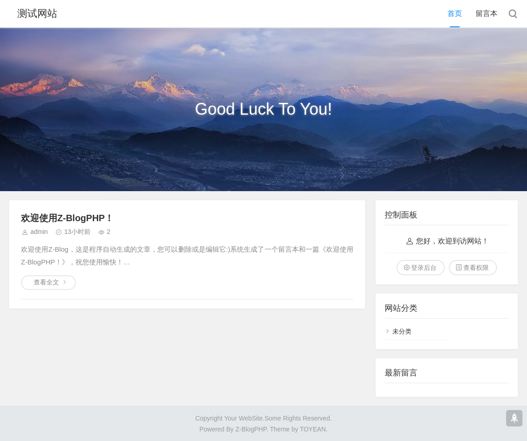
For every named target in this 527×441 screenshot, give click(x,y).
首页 (454, 13)
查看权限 (476, 267)
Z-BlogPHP (251, 429)
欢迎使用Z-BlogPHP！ (67, 218)
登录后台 (424, 267)
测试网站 (37, 13)
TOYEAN (313, 429)
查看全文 (46, 282)
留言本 (486, 13)
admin (39, 231)
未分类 (402, 331)
